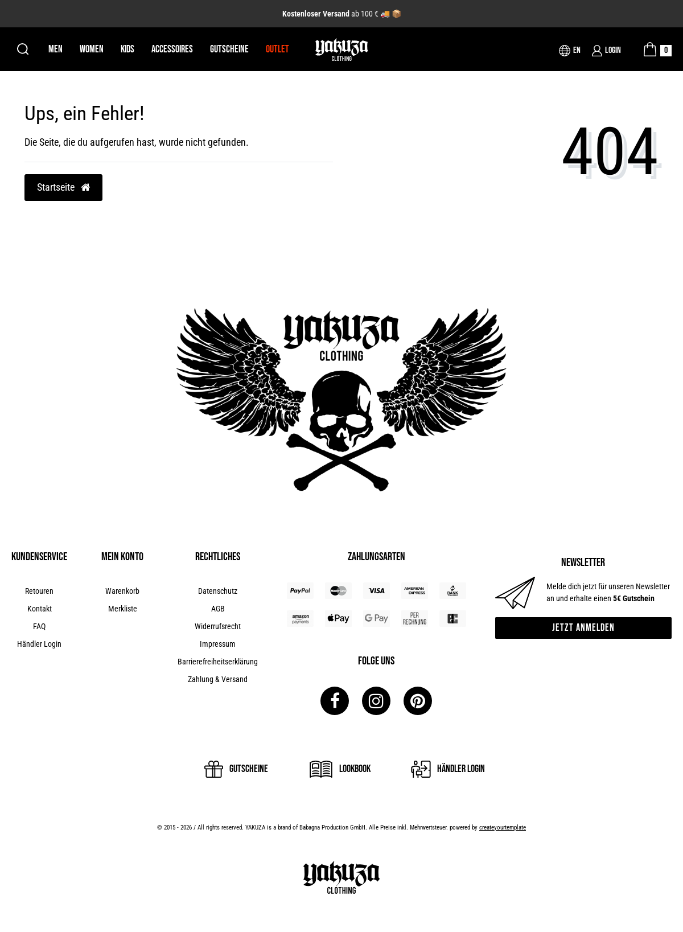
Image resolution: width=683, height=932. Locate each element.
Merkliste (122, 608)
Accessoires (172, 49)
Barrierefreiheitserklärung (218, 661)
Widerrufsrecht (218, 626)
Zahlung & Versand (218, 679)
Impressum (218, 643)
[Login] (606, 50)
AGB (218, 608)
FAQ (39, 626)
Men (55, 49)
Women (92, 49)
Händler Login (39, 643)
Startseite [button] (63, 187)
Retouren (39, 591)
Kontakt (39, 608)
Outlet (277, 49)
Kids (127, 49)
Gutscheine (229, 49)
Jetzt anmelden (583, 628)
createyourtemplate (502, 827)
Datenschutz (217, 591)
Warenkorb (122, 591)
